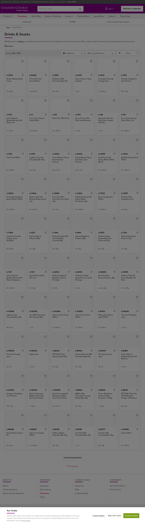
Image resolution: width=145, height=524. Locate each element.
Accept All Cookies (131, 519)
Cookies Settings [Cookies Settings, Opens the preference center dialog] (99, 519)
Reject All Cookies (114, 519)
